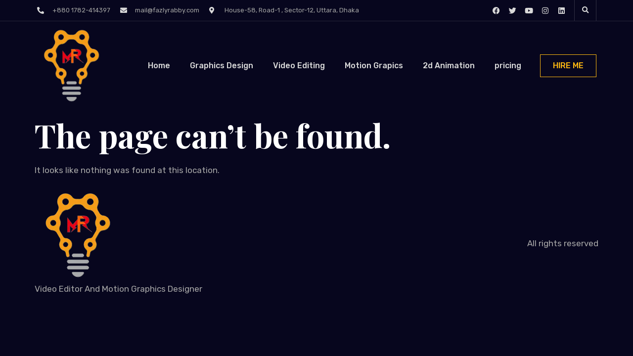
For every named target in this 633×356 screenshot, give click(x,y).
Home (159, 65)
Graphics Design (221, 65)
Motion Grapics (374, 65)
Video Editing (299, 65)
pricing (508, 65)
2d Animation (449, 65)
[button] (585, 10)
